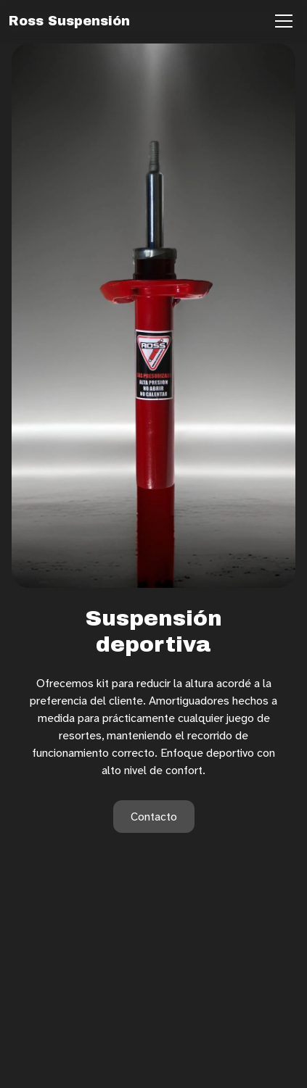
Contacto (154, 816)
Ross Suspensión (69, 21)
